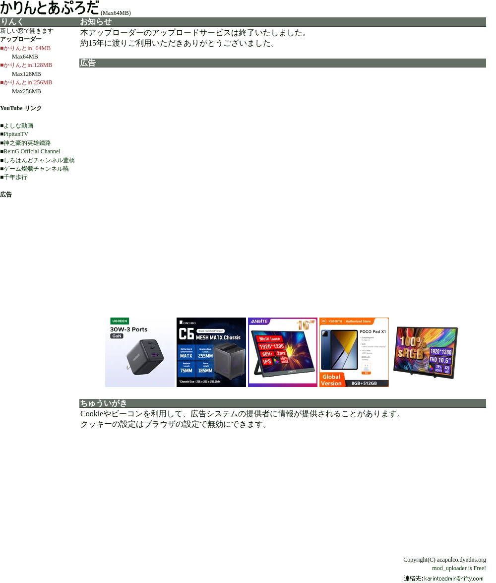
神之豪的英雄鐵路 (27, 142)
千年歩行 (15, 177)
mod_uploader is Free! (459, 568)
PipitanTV (15, 133)
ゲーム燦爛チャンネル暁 (36, 168)
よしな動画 (18, 125)
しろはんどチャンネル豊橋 (39, 160)
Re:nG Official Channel (31, 151)
